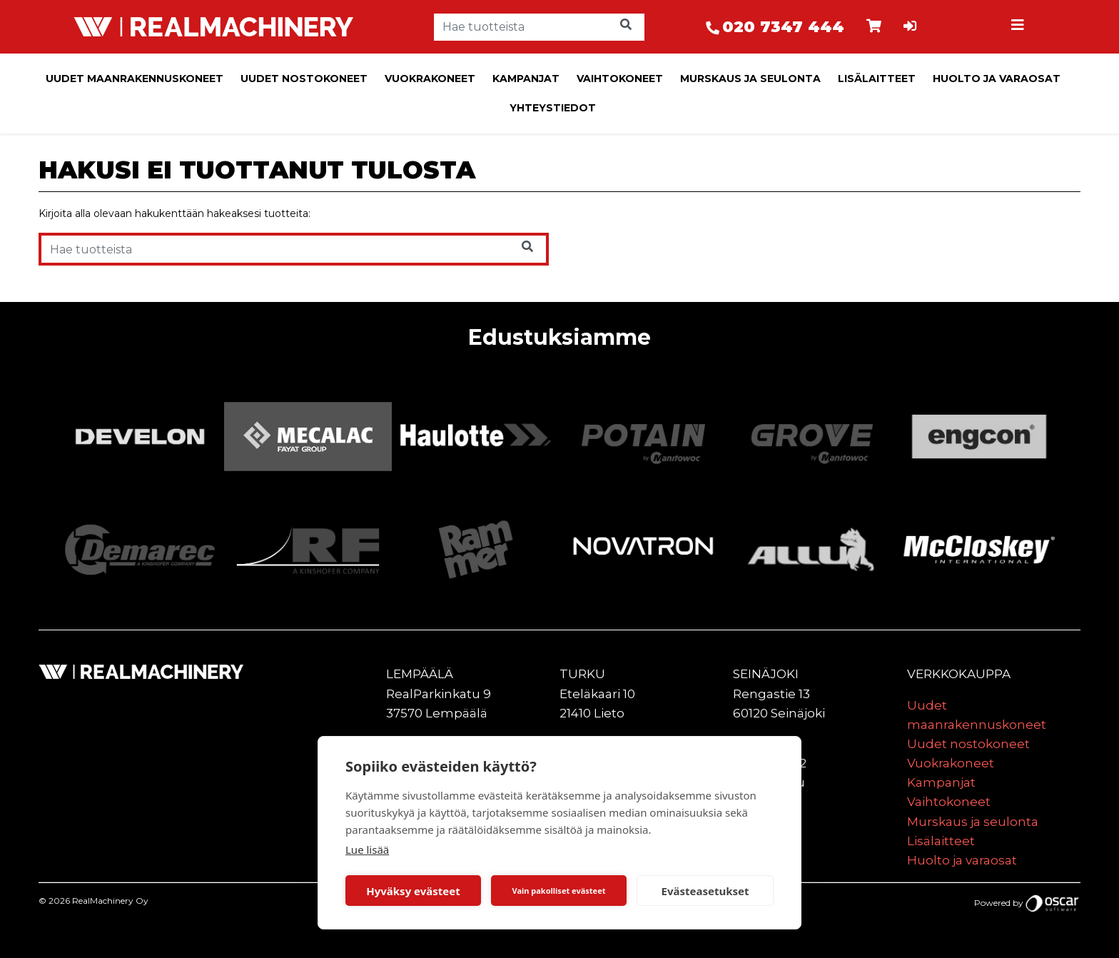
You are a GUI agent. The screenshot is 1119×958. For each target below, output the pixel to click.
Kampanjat (526, 78)
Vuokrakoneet (430, 78)
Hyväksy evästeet (413, 891)
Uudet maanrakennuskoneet (134, 78)
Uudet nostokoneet (304, 78)
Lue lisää (367, 849)
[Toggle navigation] (1019, 27)
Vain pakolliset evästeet (558, 890)
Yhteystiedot (553, 107)
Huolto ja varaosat (996, 78)
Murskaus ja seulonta (750, 78)
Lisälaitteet (877, 78)
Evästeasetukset (705, 891)
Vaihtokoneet (620, 78)
